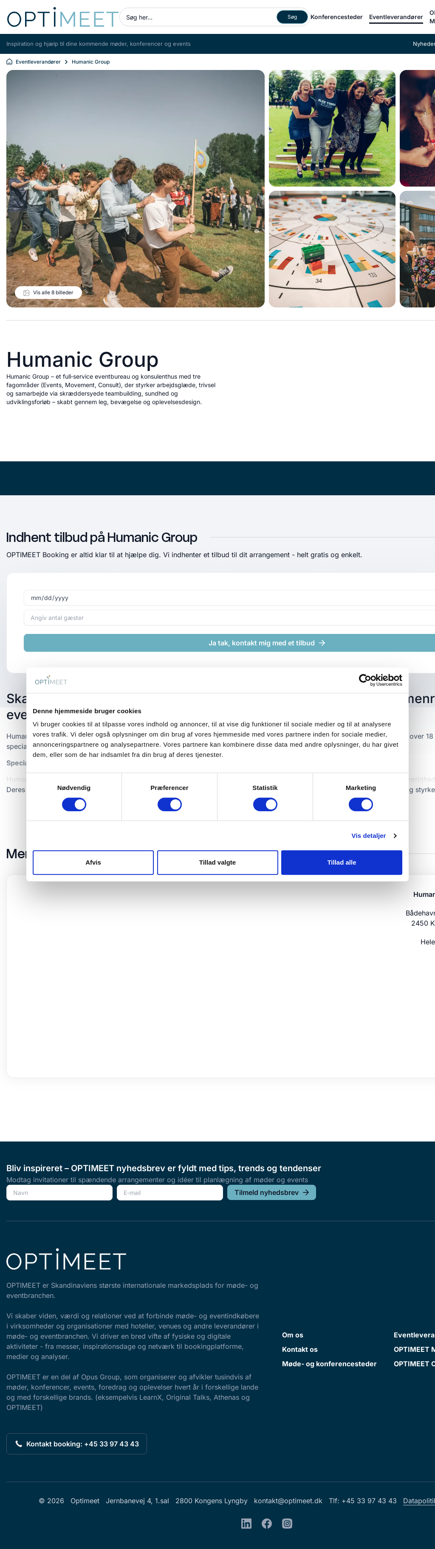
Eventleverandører (396, 16)
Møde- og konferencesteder (329, 1363)
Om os (292, 1335)
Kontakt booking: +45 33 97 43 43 (76, 1444)
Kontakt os (300, 1349)
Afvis (93, 862)
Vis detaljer (369, 835)
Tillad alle (341, 862)
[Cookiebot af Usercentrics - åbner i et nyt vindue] (365, 680)
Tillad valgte (217, 862)
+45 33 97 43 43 (369, 1500)
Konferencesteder (337, 16)
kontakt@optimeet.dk (288, 1500)
